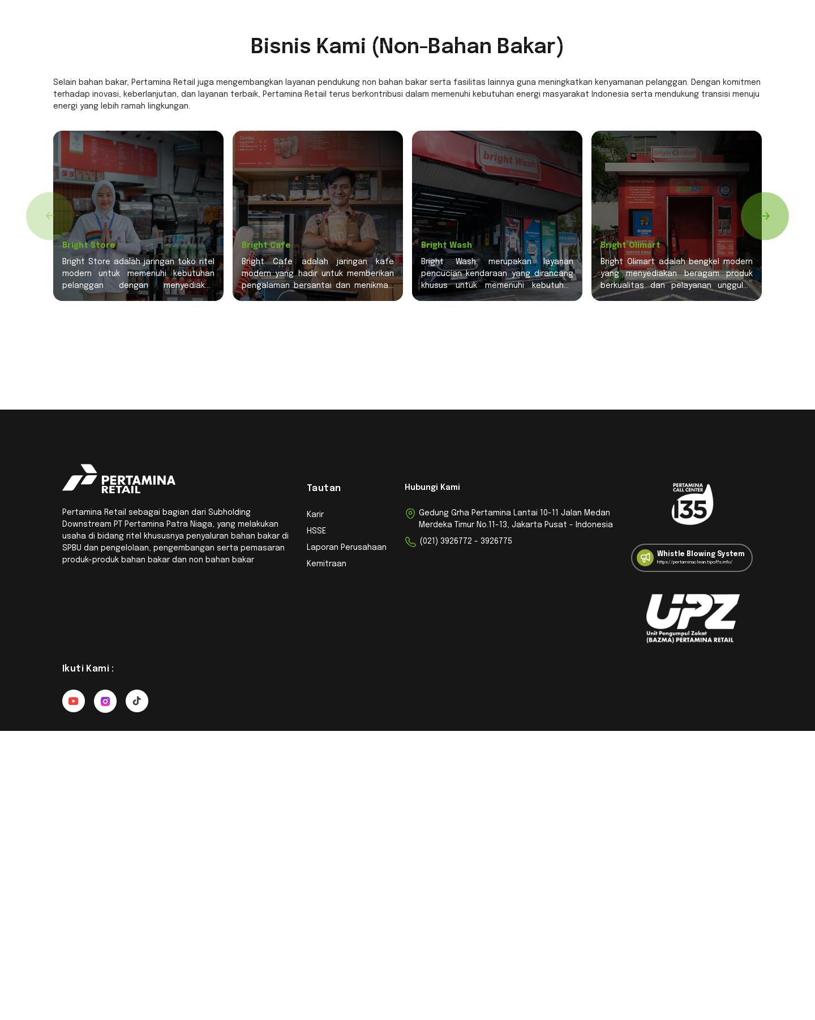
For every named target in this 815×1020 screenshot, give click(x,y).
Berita (440, 24)
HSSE (316, 820)
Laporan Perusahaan (347, 837)
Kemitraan (289, 24)
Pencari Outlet (223, 24)
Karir (478, 24)
